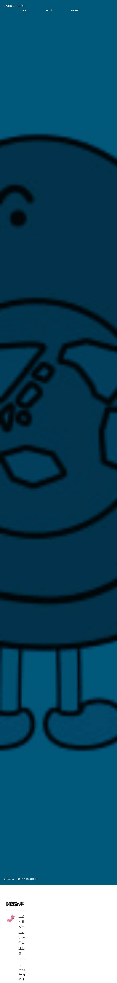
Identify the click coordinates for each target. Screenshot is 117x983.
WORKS (23, 11)
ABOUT (49, 11)
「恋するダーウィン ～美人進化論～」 (22, 938)
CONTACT (74, 11)
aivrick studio (13, 6)
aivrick (10, 879)
